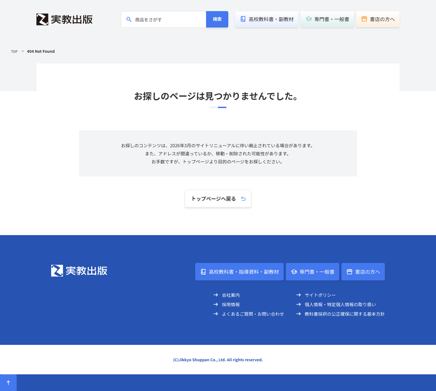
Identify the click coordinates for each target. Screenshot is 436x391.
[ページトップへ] (8, 382)
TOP (15, 51)
